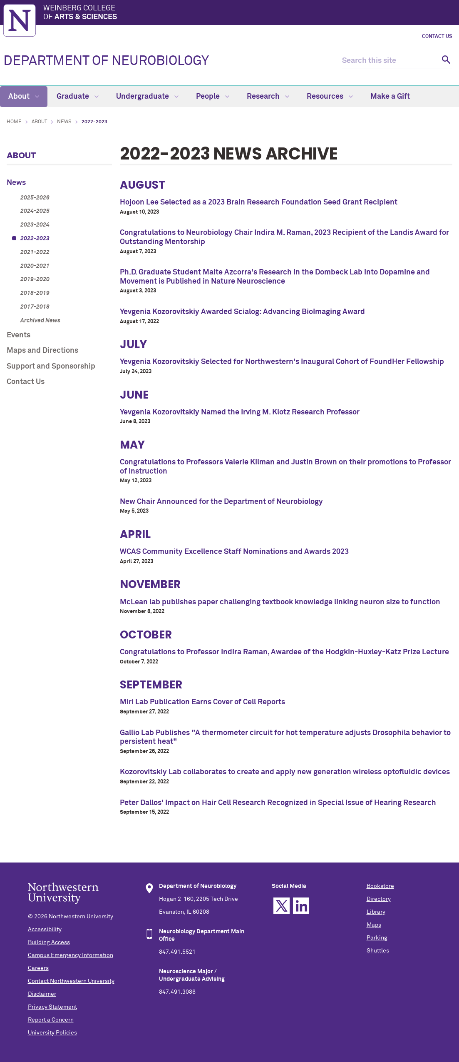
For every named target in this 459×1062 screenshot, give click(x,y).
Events (18, 335)
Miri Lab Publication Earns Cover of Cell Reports (202, 702)
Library (376, 912)
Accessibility (45, 929)
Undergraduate (147, 96)
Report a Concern (51, 1020)
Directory (379, 899)
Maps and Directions (42, 350)
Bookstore (380, 886)
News (64, 122)
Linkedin (301, 905)
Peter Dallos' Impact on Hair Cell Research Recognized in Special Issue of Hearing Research (278, 803)
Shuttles (378, 951)
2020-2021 (35, 266)
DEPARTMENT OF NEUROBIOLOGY (106, 61)
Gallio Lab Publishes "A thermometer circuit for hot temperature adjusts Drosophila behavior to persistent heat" (285, 737)
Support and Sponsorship (51, 366)
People (212, 96)
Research (268, 96)
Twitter (281, 905)
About (23, 96)
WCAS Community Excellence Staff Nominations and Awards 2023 (234, 552)
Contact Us (437, 36)
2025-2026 (35, 198)
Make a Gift (390, 96)
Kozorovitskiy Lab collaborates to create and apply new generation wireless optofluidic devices (285, 772)
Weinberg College (249, 13)
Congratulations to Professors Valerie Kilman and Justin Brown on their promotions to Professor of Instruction (285, 467)
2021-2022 (35, 252)
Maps (374, 925)
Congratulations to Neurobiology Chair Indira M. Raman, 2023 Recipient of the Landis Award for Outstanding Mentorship (284, 237)
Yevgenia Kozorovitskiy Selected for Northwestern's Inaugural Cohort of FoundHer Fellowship (282, 362)
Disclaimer (42, 994)
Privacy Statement (52, 1007)
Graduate (78, 96)
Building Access (49, 942)
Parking (377, 938)
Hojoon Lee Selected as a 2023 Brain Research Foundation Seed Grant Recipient (258, 202)
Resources (330, 96)
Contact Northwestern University (71, 981)
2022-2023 (35, 239)
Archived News (40, 321)
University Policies (52, 1033)
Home (14, 122)
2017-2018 (35, 307)
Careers (38, 968)
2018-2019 (35, 293)
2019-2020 (35, 279)
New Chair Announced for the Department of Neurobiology (221, 502)
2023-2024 (35, 225)
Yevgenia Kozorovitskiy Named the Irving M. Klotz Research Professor (240, 412)
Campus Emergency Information (70, 955)
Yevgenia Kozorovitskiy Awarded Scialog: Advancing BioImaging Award (242, 312)
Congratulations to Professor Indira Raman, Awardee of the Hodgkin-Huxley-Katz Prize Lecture (284, 652)
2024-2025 (35, 211)
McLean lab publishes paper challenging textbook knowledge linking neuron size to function (280, 602)
